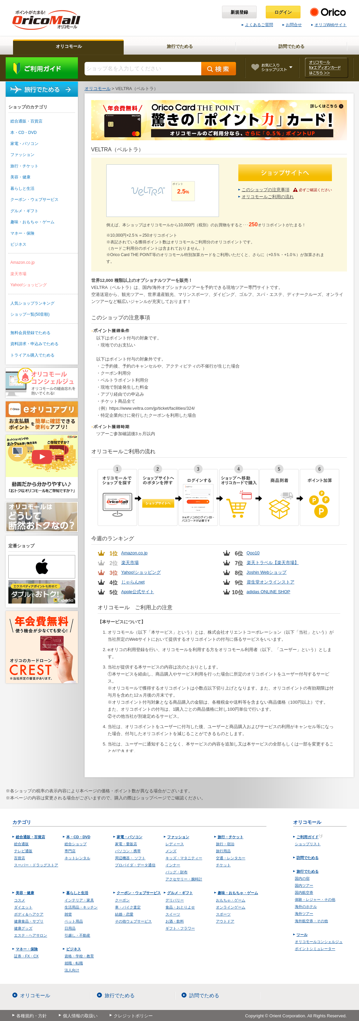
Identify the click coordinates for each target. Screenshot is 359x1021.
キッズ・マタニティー (183, 858)
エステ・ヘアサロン (30, 935)
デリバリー (174, 900)
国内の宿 (302, 878)
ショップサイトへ (285, 172)
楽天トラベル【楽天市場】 (273, 562)
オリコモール (35, 995)
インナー (172, 865)
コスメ (19, 900)
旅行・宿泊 (225, 844)
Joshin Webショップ (267, 572)
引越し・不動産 (77, 935)
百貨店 (19, 858)
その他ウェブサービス (133, 921)
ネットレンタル (77, 858)
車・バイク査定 (128, 907)
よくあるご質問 (257, 24)
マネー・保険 (22, 233)
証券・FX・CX (26, 956)
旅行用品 (223, 851)
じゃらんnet (133, 581)
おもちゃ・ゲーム (230, 900)
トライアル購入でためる (32, 355)
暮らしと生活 (22, 188)
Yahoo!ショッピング (28, 285)
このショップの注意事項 (265, 189)
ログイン (283, 12)
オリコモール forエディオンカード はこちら (326, 67)
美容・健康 (20, 177)
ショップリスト (308, 844)
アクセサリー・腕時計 (183, 879)
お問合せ (292, 24)
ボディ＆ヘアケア (28, 914)
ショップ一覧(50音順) (29, 314)
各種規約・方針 (31, 1015)
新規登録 (239, 12)
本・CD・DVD (23, 132)
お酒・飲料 (174, 921)
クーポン (122, 900)
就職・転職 (74, 963)
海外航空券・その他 (311, 921)
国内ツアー (304, 885)
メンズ (170, 851)
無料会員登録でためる (30, 332)
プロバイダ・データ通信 (135, 865)
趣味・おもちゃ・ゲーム (32, 222)
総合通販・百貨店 (26, 121)
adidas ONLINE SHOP (268, 591)
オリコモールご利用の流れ (268, 196)
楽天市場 (18, 273)
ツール (302, 935)
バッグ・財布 (176, 872)
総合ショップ (76, 844)
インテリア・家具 (79, 900)
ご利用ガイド (42, 68)
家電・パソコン (24, 143)
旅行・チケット (24, 166)
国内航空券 (304, 892)
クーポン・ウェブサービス (34, 199)
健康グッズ (23, 928)
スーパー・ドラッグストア (36, 865)
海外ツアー (304, 914)
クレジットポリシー (133, 1015)
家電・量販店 (126, 844)
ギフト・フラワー (180, 928)
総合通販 (21, 844)
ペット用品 (74, 921)
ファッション (22, 154)
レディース (174, 844)
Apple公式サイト (137, 591)
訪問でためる (307, 858)
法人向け (72, 970)
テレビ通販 (23, 851)
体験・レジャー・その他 (315, 899)
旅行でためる (42, 89)
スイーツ (172, 914)
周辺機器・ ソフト (130, 858)
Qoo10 (253, 552)
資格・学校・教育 (79, 956)
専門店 (70, 851)
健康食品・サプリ (28, 921)
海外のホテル (306, 907)
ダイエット (23, 907)
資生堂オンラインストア (270, 581)
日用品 (70, 928)
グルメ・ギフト (24, 211)
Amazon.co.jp (22, 262)
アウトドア (225, 921)
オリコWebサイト (329, 24)
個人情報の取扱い (80, 1015)
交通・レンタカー (230, 858)
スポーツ (223, 914)
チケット (223, 865)
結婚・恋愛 (124, 914)
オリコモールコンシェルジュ (319, 942)
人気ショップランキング (32, 303)
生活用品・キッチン (81, 907)
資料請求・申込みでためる (34, 343)
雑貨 (68, 914)
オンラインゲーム (230, 907)
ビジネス (18, 244)
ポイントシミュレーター (315, 949)
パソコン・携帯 (128, 851)
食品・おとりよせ (180, 907)
